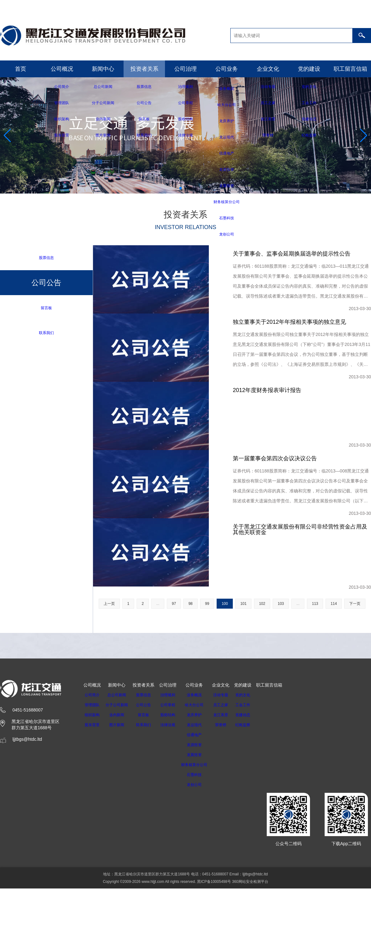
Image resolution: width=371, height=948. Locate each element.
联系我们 (46, 333)
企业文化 (268, 69)
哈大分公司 (200, 805)
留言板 (46, 308)
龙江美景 (228, 815)
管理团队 (92, 805)
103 (281, 704)
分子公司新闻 (119, 805)
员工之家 (228, 805)
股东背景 (92, 825)
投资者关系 (144, 69)
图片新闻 (118, 825)
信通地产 (200, 835)
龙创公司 (200, 885)
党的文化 (251, 795)
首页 (20, 69)
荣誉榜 (228, 825)
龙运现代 (200, 825)
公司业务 (226, 69)
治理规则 (171, 795)
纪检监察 (251, 825)
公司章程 (171, 805)
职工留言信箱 (350, 69)
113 (315, 704)
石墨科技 (200, 875)
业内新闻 (118, 815)
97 (174, 704)
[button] (180, 188)
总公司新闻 (118, 795)
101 (243, 704)
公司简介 (92, 795)
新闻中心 (103, 69)
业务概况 (200, 795)
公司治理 (185, 69)
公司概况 (62, 69)
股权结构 (171, 815)
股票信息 (46, 257)
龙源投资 (200, 845)
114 (334, 704)
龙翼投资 (200, 855)
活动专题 (228, 795)
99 (207, 704)
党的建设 (309, 69)
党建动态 (251, 815)
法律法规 (171, 825)
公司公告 (147, 805)
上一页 (109, 704)
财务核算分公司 (200, 865)
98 (190, 704)
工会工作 (251, 805)
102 (262, 704)
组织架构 (92, 815)
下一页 (354, 704)
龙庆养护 (200, 815)
